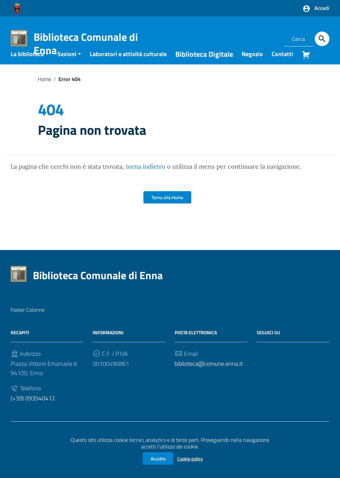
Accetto (158, 458)
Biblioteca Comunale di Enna (86, 43)
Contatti (282, 63)
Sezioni (66, 63)
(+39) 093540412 (33, 408)
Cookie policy (190, 458)
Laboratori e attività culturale (128, 63)
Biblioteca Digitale (204, 64)
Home (44, 89)
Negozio (252, 63)
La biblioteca (27, 63)
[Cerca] (322, 39)
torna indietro (145, 177)
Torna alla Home (167, 207)
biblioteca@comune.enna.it (209, 373)
